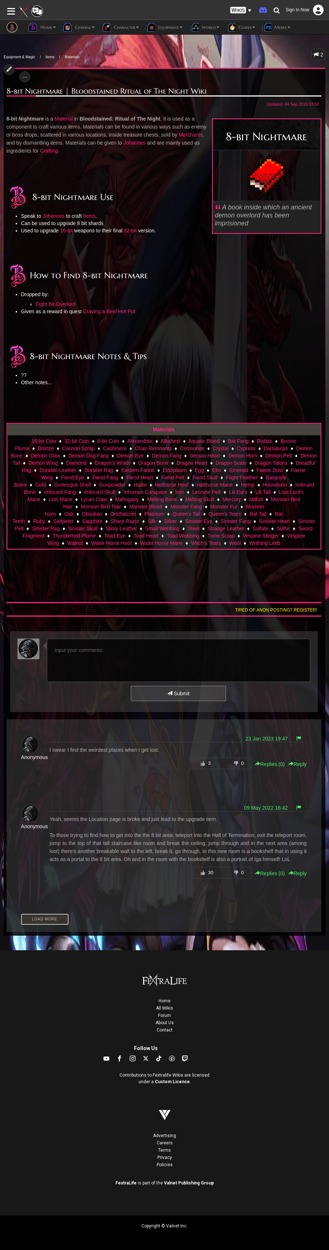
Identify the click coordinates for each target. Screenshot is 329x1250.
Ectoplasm (175, 470)
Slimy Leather (121, 528)
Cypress (246, 448)
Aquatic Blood (204, 441)
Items (50, 57)
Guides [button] (241, 27)
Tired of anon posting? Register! (276, 610)
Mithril (256, 499)
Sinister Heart (274, 521)
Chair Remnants (153, 448)
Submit (178, 693)
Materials (72, 57)
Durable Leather (58, 470)
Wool (235, 543)
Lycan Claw (94, 499)
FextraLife (126, 1183)
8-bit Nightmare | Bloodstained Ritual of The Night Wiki (107, 91)
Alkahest (170, 441)
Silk (152, 521)
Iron (179, 492)
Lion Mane (60, 499)
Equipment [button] (164, 27)
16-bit (66, 230)
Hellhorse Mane (215, 485)
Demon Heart (204, 456)
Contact (165, 1030)
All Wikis (164, 1008)
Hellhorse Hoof (172, 485)
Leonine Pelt (206, 492)
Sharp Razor (125, 521)
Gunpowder (112, 485)
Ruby (39, 521)
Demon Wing (43, 463)
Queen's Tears (224, 514)
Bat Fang (238, 441)
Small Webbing (162, 528)
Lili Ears (238, 492)
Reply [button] (298, 764)
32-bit (130, 230)
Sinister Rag (46, 528)
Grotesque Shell (72, 485)
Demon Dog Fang (88, 456)
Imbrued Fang (60, 492)
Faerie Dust (269, 470)
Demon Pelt (279, 456)
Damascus (276, 448)
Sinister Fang (236, 521)
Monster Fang (186, 507)
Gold (40, 485)
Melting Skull (199, 499)
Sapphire (92, 521)
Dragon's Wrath (112, 463)
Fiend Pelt (172, 477)
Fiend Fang (105, 477)
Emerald (238, 470)
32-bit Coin (76, 441)
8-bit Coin (108, 441)
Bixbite (264, 441)
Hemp (248, 485)
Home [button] (42, 27)
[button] (241, 10)
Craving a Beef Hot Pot (109, 311)
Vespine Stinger (261, 536)
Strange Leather (226, 528)
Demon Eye (130, 456)
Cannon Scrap (78, 448)
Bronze (46, 448)
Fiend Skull (205, 477)
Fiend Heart (139, 477)
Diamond (76, 463)
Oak (69, 514)
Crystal (221, 448)
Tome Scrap (221, 536)
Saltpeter (63, 521)
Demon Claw (45, 456)
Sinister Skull (83, 528)
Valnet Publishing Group (189, 1183)
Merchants (191, 135)
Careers (165, 1142)
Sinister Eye (198, 521)
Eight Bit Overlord (56, 304)
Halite (140, 485)
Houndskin (275, 485)
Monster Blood (145, 507)
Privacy (164, 1157)
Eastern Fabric (137, 470)
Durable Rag (99, 470)
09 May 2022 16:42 (266, 808)
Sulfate (260, 528)
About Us (165, 1022)
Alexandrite (140, 441)
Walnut (75, 543)
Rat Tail (258, 514)
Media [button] (276, 27)
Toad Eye (114, 536)
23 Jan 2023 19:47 (267, 739)
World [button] (204, 27)
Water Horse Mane (161, 543)
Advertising (164, 1135)
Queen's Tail (186, 514)
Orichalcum (123, 514)
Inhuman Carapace (145, 492)
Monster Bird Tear (101, 507)
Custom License (172, 1081)
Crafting (49, 151)
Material (64, 119)
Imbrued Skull (99, 492)
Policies (165, 1164)
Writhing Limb (264, 543)
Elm (216, 470)
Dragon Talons (271, 463)
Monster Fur (224, 507)
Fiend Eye (72, 477)
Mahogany (127, 499)
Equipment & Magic (19, 57)
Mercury (232, 499)
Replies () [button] (270, 764)
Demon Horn (242, 456)
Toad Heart (146, 536)
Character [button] (120, 27)
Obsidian (92, 514)
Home (164, 1000)
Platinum (154, 514)
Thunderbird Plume (74, 536)
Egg (199, 470)
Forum (164, 1015)
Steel (193, 528)
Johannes (135, 143)
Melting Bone (162, 499)
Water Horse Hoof (111, 543)
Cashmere (115, 448)
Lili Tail (263, 492)
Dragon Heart (192, 463)
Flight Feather (241, 477)
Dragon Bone (153, 463)
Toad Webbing (183, 536)
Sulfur (283, 528)
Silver (170, 521)
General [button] (79, 27)
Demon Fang (166, 456)
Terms (164, 1150)
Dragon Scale (231, 463)
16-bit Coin (43, 441)
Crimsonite (192, 448)
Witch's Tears (206, 543)
